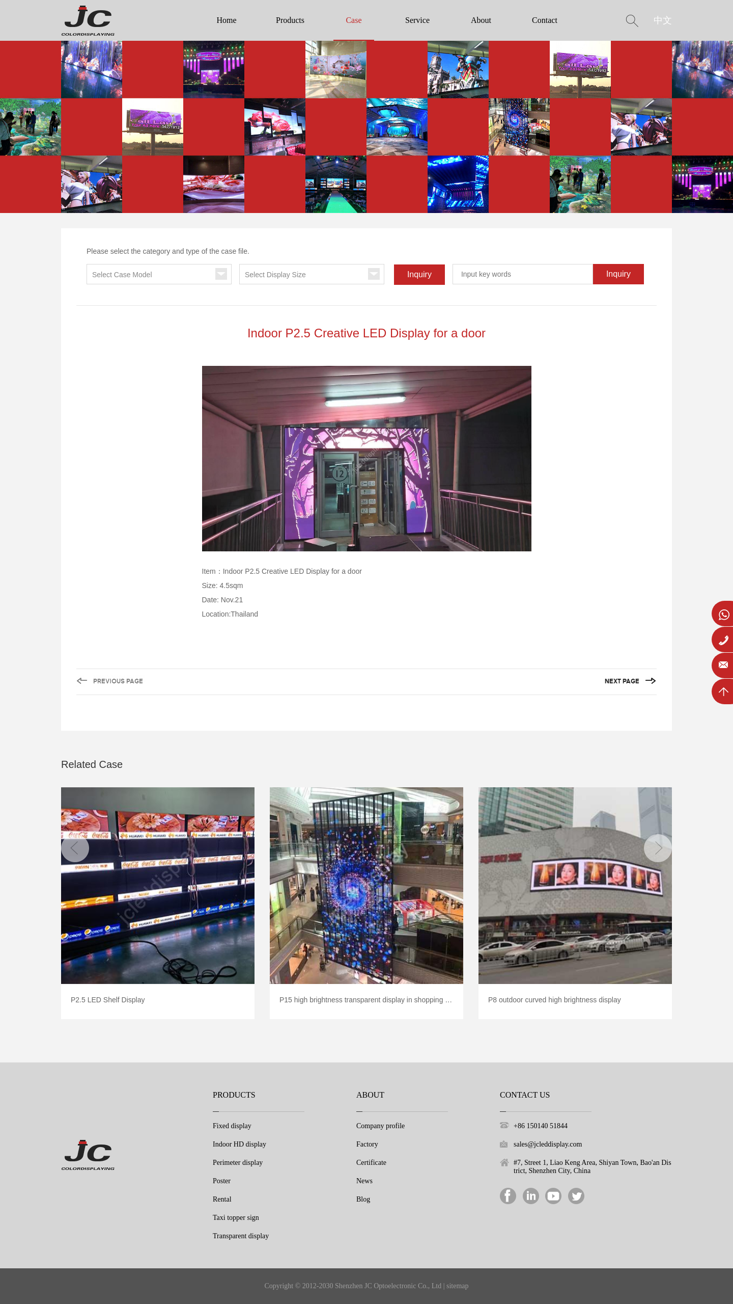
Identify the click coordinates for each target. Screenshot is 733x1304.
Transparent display (241, 1236)
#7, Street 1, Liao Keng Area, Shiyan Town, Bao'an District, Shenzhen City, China (592, 1167)
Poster (222, 1181)
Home (226, 20)
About (481, 20)
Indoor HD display (239, 1144)
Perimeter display (238, 1162)
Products (290, 20)
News (364, 1181)
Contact (544, 20)
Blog (363, 1199)
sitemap (457, 1286)
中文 (663, 20)
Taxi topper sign (236, 1217)
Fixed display (232, 1126)
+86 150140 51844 (541, 1126)
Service (417, 20)
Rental (222, 1199)
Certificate (371, 1162)
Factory (367, 1144)
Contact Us (525, 1094)
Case (353, 20)
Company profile (380, 1126)
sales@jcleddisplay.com (548, 1144)
